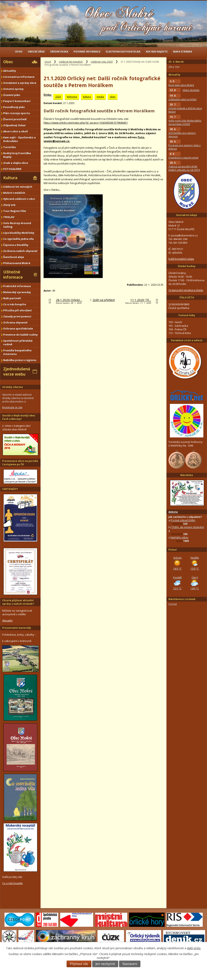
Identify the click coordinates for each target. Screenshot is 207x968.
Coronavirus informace (18, 77)
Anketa (173, 512)
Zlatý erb (9, 205)
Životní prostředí (15, 119)
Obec (8, 61)
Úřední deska (59, 51)
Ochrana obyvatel (15, 322)
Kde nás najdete (157, 51)
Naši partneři (12, 298)
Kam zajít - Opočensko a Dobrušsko (19, 139)
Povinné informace (87, 51)
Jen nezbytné (105, 964)
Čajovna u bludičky (15, 245)
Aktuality (9, 71)
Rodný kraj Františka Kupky (17, 155)
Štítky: (48, 95)
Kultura (10, 177)
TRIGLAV (8, 217)
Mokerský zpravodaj (17, 292)
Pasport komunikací (16, 101)
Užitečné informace (13, 274)
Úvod (18, 51)
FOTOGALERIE (12, 169)
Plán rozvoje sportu (16, 113)
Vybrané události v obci (19, 199)
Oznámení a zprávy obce (19, 83)
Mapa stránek (182, 51)
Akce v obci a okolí (15, 131)
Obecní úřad (36, 51)
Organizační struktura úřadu (185, 290)
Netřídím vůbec (179, 537)
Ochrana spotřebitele (18, 328)
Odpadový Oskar (14, 125)
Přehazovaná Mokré (16, 263)
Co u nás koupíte (14, 304)
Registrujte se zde (12, 407)
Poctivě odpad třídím (183, 520)
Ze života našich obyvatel (20, 251)
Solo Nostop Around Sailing (17, 225)
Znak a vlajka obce (15, 163)
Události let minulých (71, 61)
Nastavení (129, 964)
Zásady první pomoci (17, 316)
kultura (87, 96)
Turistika (9, 147)
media (100, 96)
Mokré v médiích (14, 193)
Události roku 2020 (102, 61)
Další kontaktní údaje (181, 259)
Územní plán (11, 95)
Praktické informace (17, 286)
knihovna (72, 96)
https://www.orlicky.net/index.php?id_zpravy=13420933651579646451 (86, 122)
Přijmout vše (79, 964)
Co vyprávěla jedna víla (18, 239)
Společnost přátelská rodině (17, 342)
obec (113, 96)
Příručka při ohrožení (17, 310)
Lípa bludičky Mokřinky (18, 233)
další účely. (194, 948)
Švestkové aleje (13, 257)
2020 (58, 96)
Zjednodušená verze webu (16, 371)
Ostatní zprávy (13, 89)
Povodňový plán (14, 107)
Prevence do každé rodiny (20, 334)
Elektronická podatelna (123, 51)
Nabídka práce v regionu (19, 360)
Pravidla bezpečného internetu (17, 352)
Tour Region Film (14, 211)
